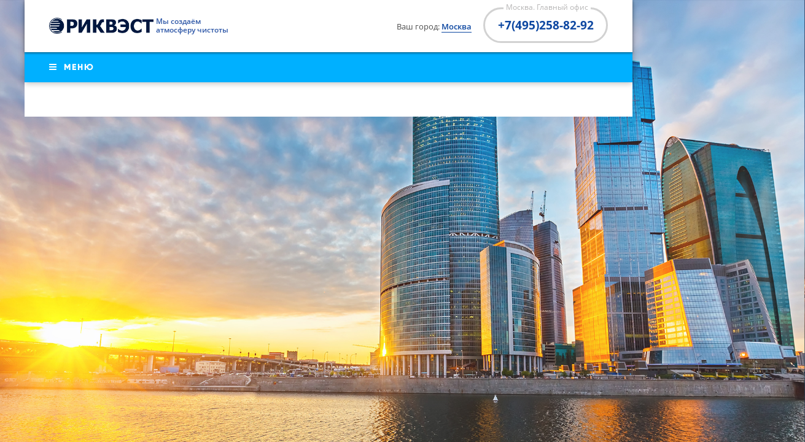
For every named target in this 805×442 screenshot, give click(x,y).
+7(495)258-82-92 (546, 25)
